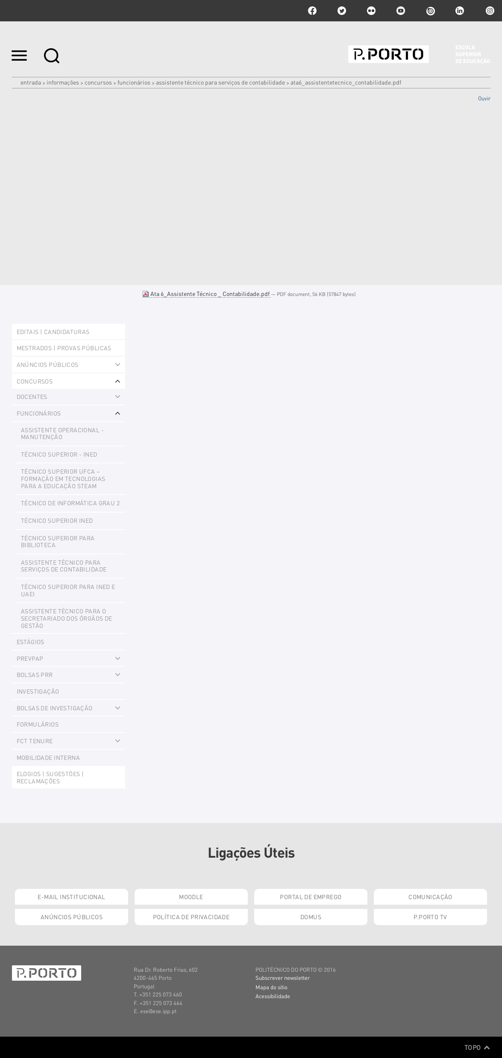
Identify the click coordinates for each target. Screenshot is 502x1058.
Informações (63, 82)
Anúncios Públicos (72, 916)
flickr (371, 10)
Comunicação (430, 896)
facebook (312, 10)
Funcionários (133, 82)
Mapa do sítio (271, 987)
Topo (477, 1047)
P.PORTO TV (430, 916)
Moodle (191, 896)
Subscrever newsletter (282, 977)
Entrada (31, 82)
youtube (400, 10)
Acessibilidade (272, 995)
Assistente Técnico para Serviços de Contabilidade (220, 82)
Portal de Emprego (310, 896)
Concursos (98, 82)
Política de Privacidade (191, 916)
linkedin (459, 10)
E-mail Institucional (71, 896)
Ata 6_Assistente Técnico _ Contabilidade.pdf (206, 293)
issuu (430, 10)
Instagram (489, 10)
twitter (342, 10)
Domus (310, 916)
